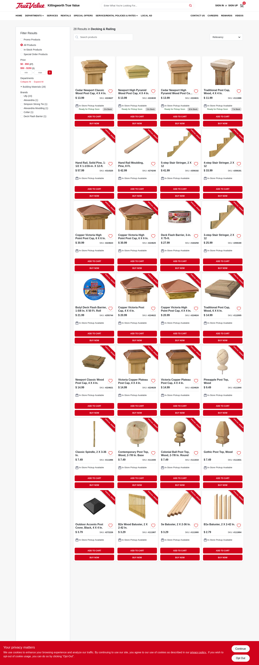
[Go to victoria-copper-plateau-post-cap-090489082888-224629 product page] (180, 381)
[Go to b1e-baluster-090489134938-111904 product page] (222, 526)
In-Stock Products (33, 49)
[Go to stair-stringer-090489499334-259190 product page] (222, 236)
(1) (31, 100)
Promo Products (32, 39)
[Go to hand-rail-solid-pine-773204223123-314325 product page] (94, 164)
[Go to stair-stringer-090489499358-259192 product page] (180, 164)
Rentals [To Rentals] (66, 15)
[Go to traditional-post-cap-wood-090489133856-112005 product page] (222, 309)
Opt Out (240, 658)
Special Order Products (36, 54)
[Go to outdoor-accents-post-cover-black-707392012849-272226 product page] (94, 526)
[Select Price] (50, 72)
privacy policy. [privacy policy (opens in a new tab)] (198, 652)
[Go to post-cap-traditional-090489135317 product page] (222, 92)
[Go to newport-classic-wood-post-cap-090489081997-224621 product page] (94, 381)
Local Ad (146, 15)
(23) (28, 96)
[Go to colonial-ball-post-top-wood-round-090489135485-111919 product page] (180, 453)
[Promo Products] (21, 39)
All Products (30, 45)
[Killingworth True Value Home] (30, 6)
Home (19, 15)
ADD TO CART (94, 116)
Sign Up (233, 5)
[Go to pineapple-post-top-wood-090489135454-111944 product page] (222, 381)
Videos (239, 15)
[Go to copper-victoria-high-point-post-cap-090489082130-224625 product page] (137, 236)
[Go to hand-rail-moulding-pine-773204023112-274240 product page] (137, 164)
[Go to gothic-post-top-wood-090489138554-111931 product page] (222, 453)
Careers (213, 15)
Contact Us (198, 15)
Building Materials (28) (34, 86)
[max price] (40, 72)
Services (52, 15)
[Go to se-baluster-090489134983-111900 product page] (180, 526)
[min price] (26, 72)
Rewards (226, 15)
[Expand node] (21, 86)
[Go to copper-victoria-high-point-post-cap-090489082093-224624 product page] (180, 309)
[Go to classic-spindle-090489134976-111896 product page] (94, 453)
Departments (33, 15)
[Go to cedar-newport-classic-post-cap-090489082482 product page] (94, 92)
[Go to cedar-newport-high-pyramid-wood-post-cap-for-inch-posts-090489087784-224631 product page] (180, 92)
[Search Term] (147, 5)
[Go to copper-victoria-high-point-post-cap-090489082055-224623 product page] (94, 236)
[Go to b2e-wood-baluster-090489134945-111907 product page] (137, 526)
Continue (240, 648)
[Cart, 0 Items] (241, 5)
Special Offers (83, 15)
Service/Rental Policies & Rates (116, 15)
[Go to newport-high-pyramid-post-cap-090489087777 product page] (137, 92)
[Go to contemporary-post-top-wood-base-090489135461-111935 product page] (137, 453)
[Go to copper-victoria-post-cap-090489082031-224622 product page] (137, 309)
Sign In (219, 5)
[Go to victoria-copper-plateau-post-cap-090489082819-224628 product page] (137, 381)
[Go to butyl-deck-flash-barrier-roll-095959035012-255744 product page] (94, 309)
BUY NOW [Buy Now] (94, 123)
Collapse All (25, 82)
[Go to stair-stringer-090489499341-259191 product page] (222, 164)
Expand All (38, 82)
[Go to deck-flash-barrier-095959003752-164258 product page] (180, 236)
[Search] (190, 5)
